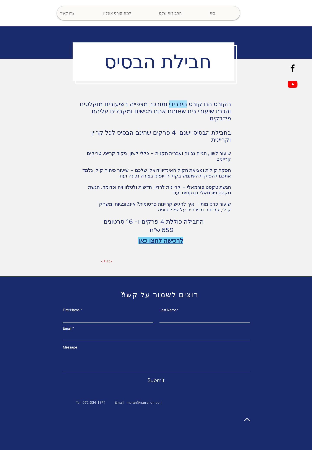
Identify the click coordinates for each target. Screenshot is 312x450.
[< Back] (106, 261)
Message (70, 347)
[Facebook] (292, 68)
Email (67, 328)
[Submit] (156, 380)
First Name (71, 310)
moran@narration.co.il (144, 402)
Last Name (167, 310)
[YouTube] (292, 84)
